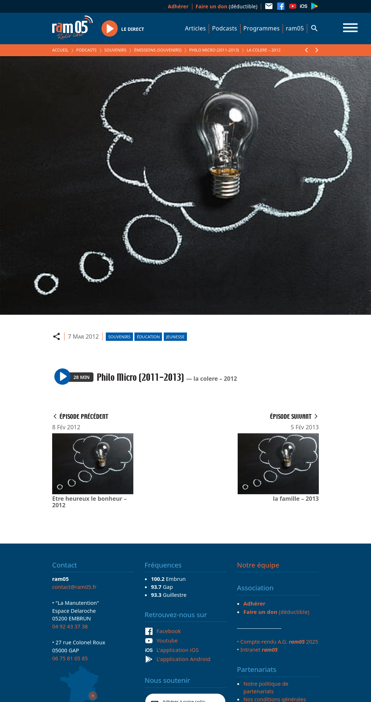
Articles (195, 28)
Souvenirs (115, 50)
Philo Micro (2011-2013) (214, 50)
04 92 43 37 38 (70, 626)
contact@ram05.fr (74, 586)
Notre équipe (258, 565)
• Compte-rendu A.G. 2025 (277, 641)
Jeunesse (175, 336)
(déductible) (227, 6)
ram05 (295, 28)
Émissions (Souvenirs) (158, 50)
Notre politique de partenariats (265, 687)
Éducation (148, 336)
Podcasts (224, 28)
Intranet (259, 649)
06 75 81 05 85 (70, 658)
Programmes (261, 28)
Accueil (60, 50)
